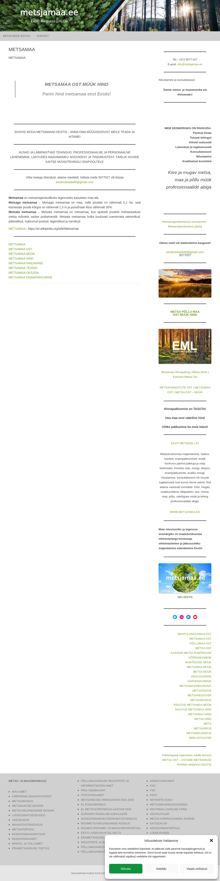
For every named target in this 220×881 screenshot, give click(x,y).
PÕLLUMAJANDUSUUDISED (99, 847)
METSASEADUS (200, 700)
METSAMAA (17, 228)
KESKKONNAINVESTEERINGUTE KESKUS (109, 818)
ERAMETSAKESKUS (94, 837)
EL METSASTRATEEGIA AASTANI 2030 (106, 809)
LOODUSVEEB (159, 832)
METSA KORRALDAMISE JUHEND (172, 818)
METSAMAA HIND (21, 258)
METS (207, 723)
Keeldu (161, 868)
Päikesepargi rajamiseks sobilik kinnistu (186, 755)
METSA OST (203, 648)
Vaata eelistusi (196, 868)
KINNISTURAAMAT (162, 781)
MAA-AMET (19, 791)
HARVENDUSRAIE (199, 681)
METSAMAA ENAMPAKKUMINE (30, 277)
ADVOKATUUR (159, 814)
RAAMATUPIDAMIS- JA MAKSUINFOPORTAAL (111, 828)
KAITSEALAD (158, 823)
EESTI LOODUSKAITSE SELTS (101, 832)
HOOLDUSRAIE (201, 676)
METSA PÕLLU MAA (185, 311)
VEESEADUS (20, 820)
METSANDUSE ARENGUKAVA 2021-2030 (107, 799)
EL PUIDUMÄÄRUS (93, 804)
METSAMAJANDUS (198, 733)
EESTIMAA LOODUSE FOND (168, 809)
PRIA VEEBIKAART (93, 790)
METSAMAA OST (20, 249)
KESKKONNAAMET (24, 838)
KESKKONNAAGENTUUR (28, 834)
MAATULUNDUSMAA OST (194, 634)
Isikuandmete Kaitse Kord (86, 873)
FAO (153, 785)
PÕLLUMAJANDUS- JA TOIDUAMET (104, 851)
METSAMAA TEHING (23, 268)
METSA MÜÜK (202, 671)
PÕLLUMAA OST (200, 643)
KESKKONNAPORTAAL (165, 828)
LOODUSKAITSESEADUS (28, 815)
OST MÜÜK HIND (185, 314)
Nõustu (126, 868)
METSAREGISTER (199, 695)
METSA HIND (202, 719)
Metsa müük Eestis (16, 36)
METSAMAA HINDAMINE (26, 263)
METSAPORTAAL (23, 829)
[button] (211, 840)
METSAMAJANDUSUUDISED (169, 804)
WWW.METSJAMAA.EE (185, 512)
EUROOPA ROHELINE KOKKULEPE (104, 814)
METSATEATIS (201, 690)
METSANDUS (202, 728)
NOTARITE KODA (161, 799)
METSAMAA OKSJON (23, 272)
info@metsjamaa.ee (189, 64)
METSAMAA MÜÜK (22, 253)
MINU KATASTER (200, 737)
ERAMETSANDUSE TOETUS (30, 848)
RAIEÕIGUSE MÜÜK (198, 662)
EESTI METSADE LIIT (185, 443)
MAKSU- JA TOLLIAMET (27, 843)
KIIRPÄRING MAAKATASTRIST (32, 796)
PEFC (153, 795)
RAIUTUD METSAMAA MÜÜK (192, 704)
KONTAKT (43, 36)
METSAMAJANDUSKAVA (195, 686)
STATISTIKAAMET (92, 795)
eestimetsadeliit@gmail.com (74, 182)
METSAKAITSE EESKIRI (27, 805)
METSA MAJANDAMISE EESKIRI (33, 810)
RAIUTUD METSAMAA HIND (193, 709)
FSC (153, 790)
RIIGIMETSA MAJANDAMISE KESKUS (105, 823)
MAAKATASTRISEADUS (27, 824)
